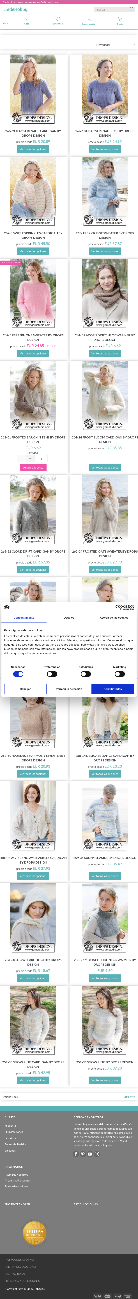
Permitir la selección (69, 688)
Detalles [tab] (69, 617)
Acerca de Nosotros (16, 1174)
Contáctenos (15, 1273)
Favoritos (58, 21)
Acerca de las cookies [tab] (114, 617)
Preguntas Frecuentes (18, 1180)
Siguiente (129, 1096)
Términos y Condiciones (23, 1280)
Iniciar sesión (88, 21)
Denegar (25, 688)
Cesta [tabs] (120, 21)
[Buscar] (132, 9)
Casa (26, 21)
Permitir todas (113, 688)
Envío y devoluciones (17, 1186)
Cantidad (32, 452)
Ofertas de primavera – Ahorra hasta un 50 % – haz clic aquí (31, 2)
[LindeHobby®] (15, 9)
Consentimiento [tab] (24, 617)
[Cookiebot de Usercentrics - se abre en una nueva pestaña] (118, 607)
